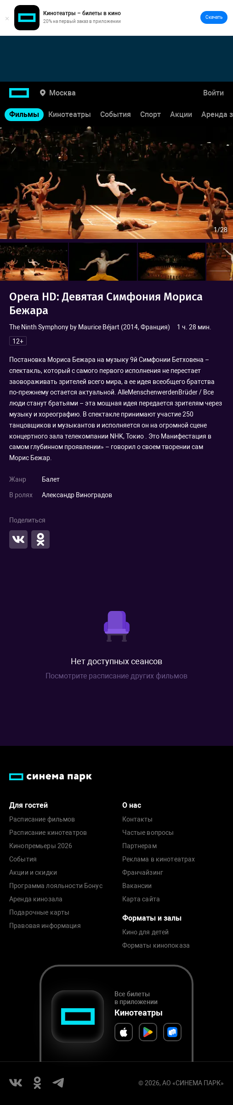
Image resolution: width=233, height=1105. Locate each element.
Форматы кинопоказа (156, 945)
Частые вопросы (148, 832)
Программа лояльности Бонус (55, 886)
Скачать (213, 17)
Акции (181, 114)
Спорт (150, 114)
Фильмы (24, 114)
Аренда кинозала (36, 899)
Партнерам (139, 846)
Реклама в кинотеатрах (158, 859)
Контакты (137, 819)
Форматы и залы (152, 918)
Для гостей (28, 805)
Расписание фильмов (42, 819)
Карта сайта (141, 899)
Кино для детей (145, 932)
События (115, 114)
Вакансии (137, 886)
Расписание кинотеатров (48, 832)
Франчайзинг (143, 872)
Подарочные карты (39, 912)
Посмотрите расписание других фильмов (116, 676)
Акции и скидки (33, 872)
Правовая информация (45, 925)
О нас (131, 805)
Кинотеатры (69, 114)
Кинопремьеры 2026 (40, 846)
